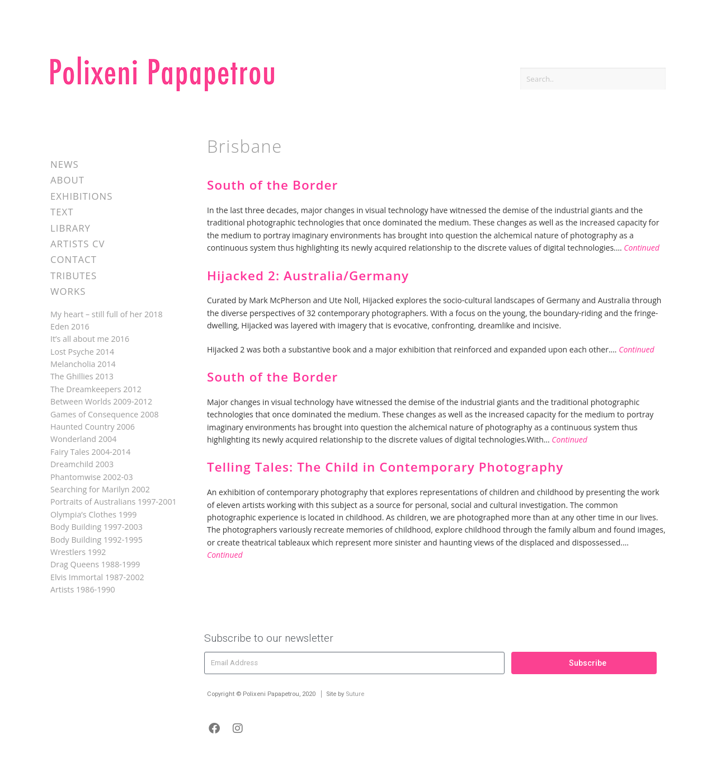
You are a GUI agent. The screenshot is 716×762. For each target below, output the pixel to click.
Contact (73, 259)
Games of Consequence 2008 (104, 414)
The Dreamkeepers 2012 (96, 389)
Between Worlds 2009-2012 (101, 401)
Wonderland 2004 (83, 439)
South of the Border (272, 185)
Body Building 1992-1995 (96, 539)
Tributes (73, 275)
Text (62, 211)
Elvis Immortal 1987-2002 (97, 577)
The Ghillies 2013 (82, 376)
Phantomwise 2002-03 (91, 477)
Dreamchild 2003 (82, 464)
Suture (355, 694)
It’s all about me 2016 (89, 338)
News (64, 164)
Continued (642, 247)
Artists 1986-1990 (82, 589)
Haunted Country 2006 (92, 426)
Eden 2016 (70, 326)
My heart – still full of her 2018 (106, 314)
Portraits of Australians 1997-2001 (113, 501)
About (67, 179)
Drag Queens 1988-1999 (95, 564)
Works (68, 291)
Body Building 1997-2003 (96, 526)
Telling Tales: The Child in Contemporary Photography (385, 467)
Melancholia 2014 (83, 364)
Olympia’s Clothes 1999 (93, 514)
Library (70, 228)
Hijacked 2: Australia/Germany (308, 275)
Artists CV (77, 243)
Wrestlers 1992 (78, 552)
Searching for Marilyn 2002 (100, 489)
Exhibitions (81, 196)
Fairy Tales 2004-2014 (90, 451)
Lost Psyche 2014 (82, 351)
